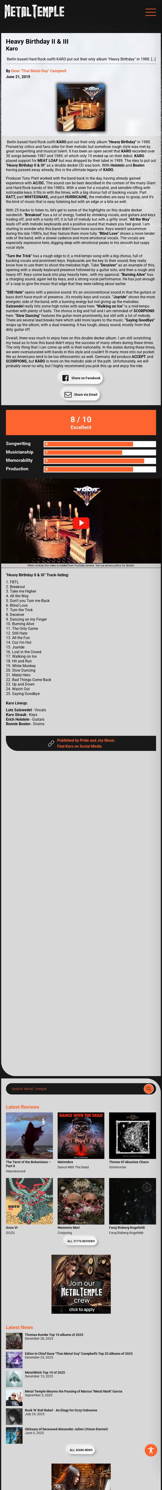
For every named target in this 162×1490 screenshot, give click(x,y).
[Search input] (76, 1089)
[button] (81, 523)
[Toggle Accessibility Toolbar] (151, 1450)
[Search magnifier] (149, 1089)
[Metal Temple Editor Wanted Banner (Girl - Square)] (81, 1312)
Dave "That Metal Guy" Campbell (38, 71)
